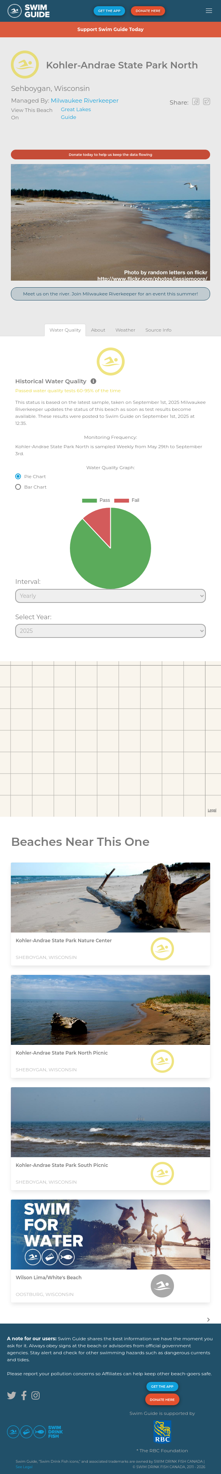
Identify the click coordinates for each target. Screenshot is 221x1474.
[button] (208, 11)
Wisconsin (72, 88)
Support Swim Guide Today (110, 29)
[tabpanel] (110, 489)
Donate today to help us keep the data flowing (110, 154)
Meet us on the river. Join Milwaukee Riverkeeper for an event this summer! (110, 294)
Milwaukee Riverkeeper (85, 100)
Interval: (27, 581)
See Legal (24, 1467)
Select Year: (33, 617)
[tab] (65, 330)
